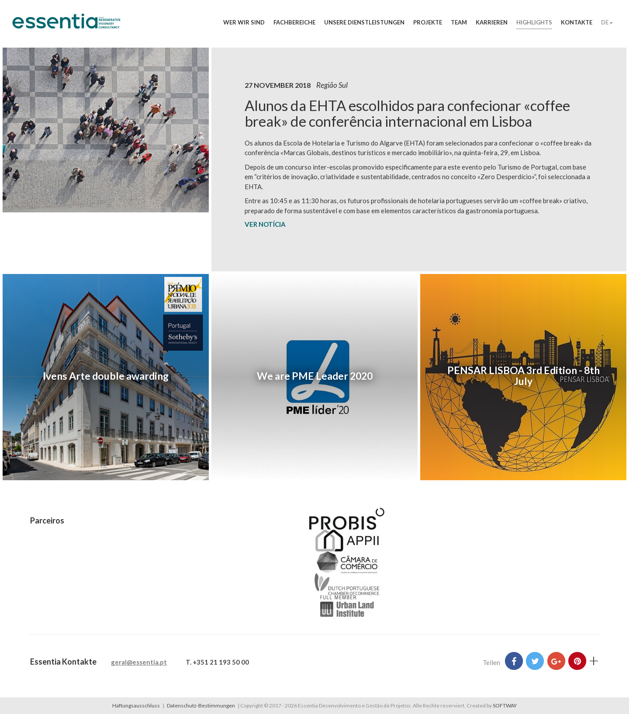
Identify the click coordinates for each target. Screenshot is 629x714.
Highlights (534, 22)
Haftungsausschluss (136, 705)
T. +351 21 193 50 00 (217, 662)
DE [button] (607, 22)
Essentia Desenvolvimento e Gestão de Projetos (66, 25)
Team (459, 22)
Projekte (427, 22)
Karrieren (492, 22)
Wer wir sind (244, 22)
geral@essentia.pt (139, 662)
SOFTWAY (505, 705)
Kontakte (576, 22)
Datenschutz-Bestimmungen (201, 705)
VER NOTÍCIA (265, 224)
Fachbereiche (294, 22)
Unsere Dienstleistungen (364, 22)
